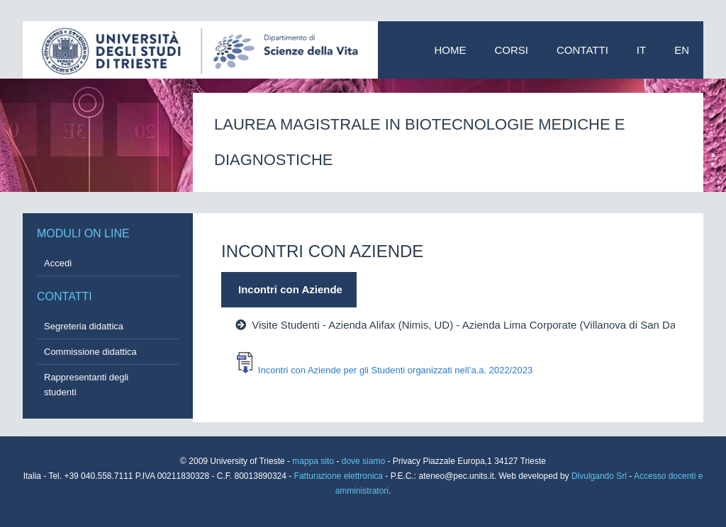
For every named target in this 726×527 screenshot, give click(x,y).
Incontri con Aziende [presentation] (290, 289)
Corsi (512, 50)
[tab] (402, 289)
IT (641, 50)
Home (451, 50)
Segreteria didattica (83, 326)
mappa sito (314, 461)
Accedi (58, 263)
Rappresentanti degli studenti (86, 384)
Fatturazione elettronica (340, 476)
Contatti (582, 50)
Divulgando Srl (599, 476)
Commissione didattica (90, 351)
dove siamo (363, 461)
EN (681, 50)
